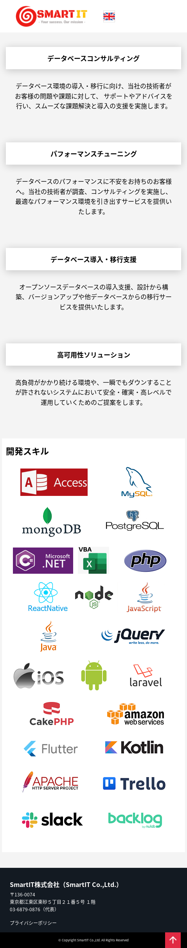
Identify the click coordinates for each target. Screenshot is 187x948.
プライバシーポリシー (33, 922)
